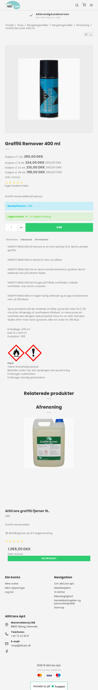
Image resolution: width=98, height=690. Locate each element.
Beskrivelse (12, 239)
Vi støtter (59, 592)
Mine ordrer (12, 583)
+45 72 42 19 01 (20, 636)
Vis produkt (49, 558)
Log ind (9, 592)
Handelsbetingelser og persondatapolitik (67, 602)
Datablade (26, 239)
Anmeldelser (41, 239)
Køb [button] (59, 227)
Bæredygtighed (63, 596)
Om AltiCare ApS (64, 583)
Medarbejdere (62, 588)
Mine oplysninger (15, 588)
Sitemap (59, 607)
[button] (86, 34)
